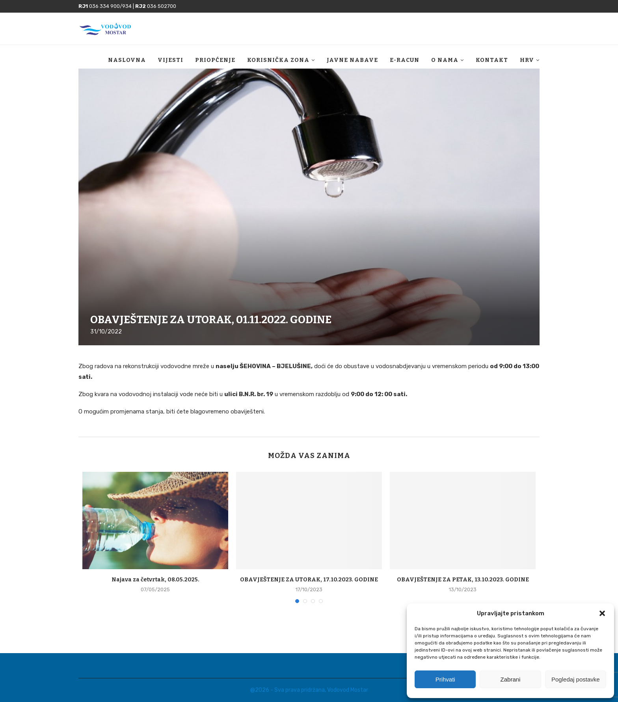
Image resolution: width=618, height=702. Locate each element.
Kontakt (492, 60)
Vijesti (170, 60)
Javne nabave (352, 60)
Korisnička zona (278, 60)
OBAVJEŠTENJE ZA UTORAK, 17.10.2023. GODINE (309, 579)
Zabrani (511, 679)
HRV (527, 60)
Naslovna (127, 60)
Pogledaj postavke (575, 679)
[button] (602, 613)
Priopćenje (215, 60)
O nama (444, 60)
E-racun (404, 60)
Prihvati (445, 679)
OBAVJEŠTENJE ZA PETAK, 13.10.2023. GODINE (463, 579)
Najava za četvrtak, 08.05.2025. (155, 579)
